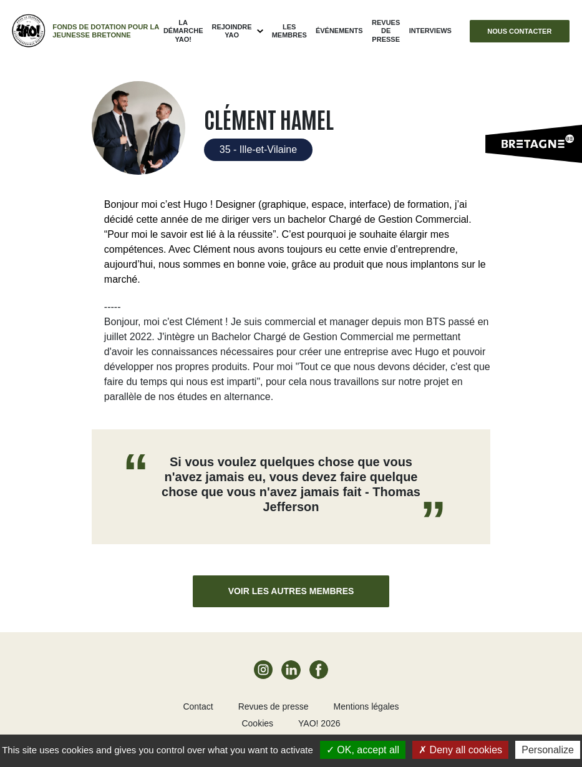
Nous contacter (519, 31)
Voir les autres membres (291, 591)
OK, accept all (362, 750)
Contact (198, 706)
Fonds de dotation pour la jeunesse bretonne (105, 31)
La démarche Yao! (183, 30)
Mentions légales (366, 706)
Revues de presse (386, 30)
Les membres (289, 31)
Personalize (547, 750)
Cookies (257, 723)
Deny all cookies (460, 750)
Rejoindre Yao (231, 31)
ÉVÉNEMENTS (339, 30)
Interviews (430, 30)
